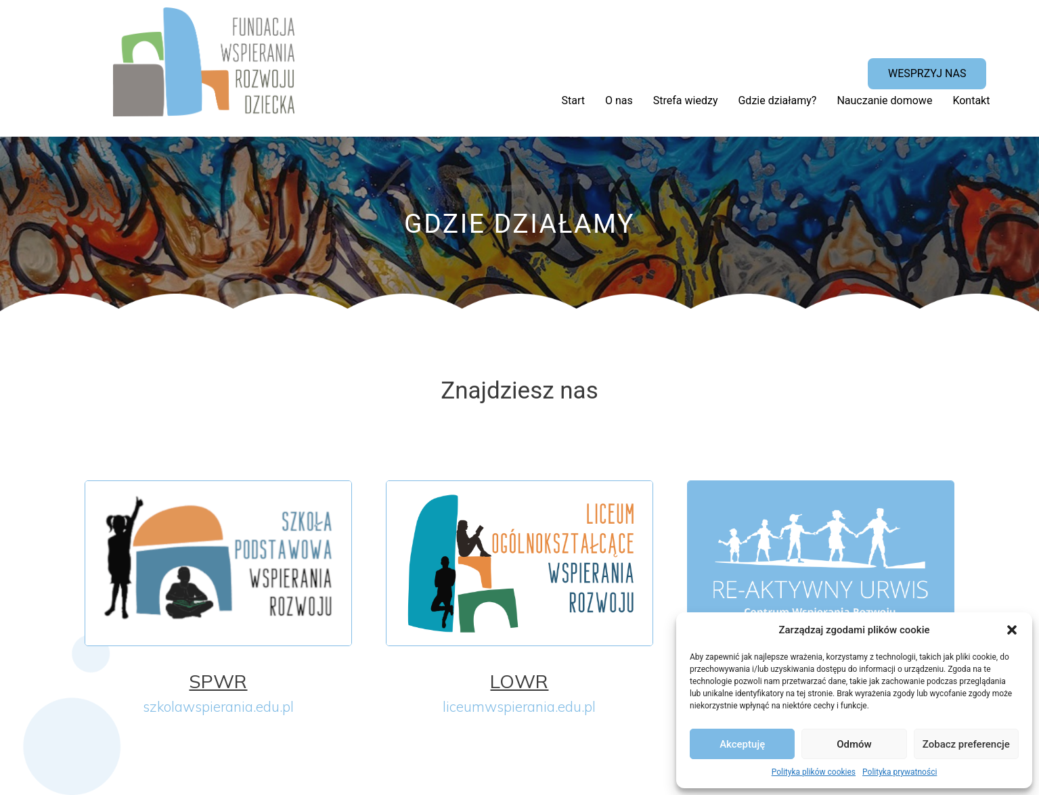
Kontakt (971, 100)
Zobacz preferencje (966, 744)
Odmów (854, 744)
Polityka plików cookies (814, 772)
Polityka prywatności (899, 772)
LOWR (519, 681)
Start (573, 100)
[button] (1012, 630)
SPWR (218, 681)
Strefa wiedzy (685, 100)
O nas (619, 100)
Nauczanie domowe (884, 100)
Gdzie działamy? (777, 100)
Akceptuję (742, 744)
